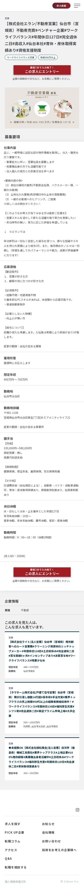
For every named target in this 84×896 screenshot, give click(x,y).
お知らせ (48, 824)
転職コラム (13, 841)
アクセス (11, 850)
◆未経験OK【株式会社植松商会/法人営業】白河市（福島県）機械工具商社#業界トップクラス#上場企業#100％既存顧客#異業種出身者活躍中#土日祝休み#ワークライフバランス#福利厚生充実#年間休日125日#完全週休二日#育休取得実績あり (42, 757)
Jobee (11, 5)
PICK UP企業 (14, 832)
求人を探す (13, 824)
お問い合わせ (51, 841)
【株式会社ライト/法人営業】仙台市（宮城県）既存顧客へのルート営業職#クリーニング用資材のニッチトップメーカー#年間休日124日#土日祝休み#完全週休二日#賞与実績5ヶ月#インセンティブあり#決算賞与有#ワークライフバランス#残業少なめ (42, 651)
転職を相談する (16, 867)
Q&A (8, 858)
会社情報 (48, 832)
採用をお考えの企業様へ (59, 850)
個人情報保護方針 (15, 881)
